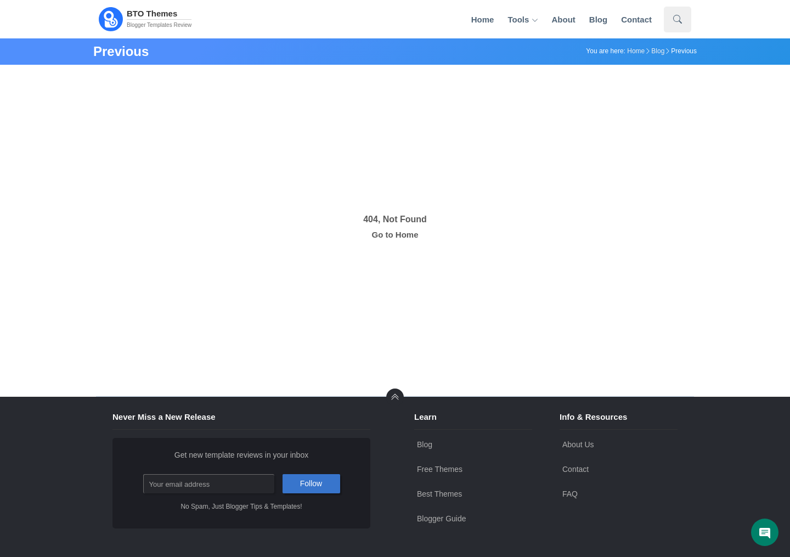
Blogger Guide (441, 518)
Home (482, 19)
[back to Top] (395, 397)
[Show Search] (677, 19)
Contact (636, 19)
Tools (522, 20)
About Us (578, 444)
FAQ (570, 494)
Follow (311, 483)
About (563, 19)
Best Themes (439, 494)
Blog (598, 19)
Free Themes (439, 469)
